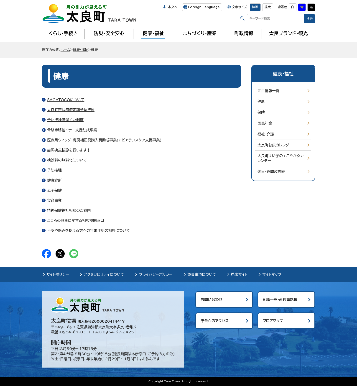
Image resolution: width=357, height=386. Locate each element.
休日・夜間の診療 (271, 171)
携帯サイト (239, 274)
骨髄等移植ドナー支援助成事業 (72, 130)
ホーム (65, 49)
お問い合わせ (211, 299)
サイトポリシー (57, 274)
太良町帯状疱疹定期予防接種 (70, 110)
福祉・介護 (266, 134)
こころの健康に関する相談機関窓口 (75, 220)
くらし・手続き (63, 33)
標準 (255, 7)
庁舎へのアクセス (215, 320)
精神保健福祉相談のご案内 (69, 210)
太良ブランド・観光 (288, 33)
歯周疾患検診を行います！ (68, 150)
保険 (261, 112)
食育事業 (54, 200)
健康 (261, 101)
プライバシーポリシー (156, 274)
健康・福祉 (153, 33)
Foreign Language (204, 7)
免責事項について (201, 274)
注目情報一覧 (268, 90)
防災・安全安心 (109, 33)
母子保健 (54, 190)
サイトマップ (271, 274)
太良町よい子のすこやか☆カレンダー (281, 158)
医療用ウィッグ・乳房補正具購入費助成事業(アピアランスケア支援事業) (104, 140)
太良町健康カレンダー (275, 145)
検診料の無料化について (67, 160)
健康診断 (54, 180)
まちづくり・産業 (200, 33)
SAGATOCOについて (65, 100)
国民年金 (265, 123)
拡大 (268, 7)
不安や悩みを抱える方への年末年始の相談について (88, 230)
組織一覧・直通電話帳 (280, 299)
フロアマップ (273, 320)
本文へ (173, 7)
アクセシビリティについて (104, 274)
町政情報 (244, 33)
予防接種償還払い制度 (65, 120)
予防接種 (54, 170)
